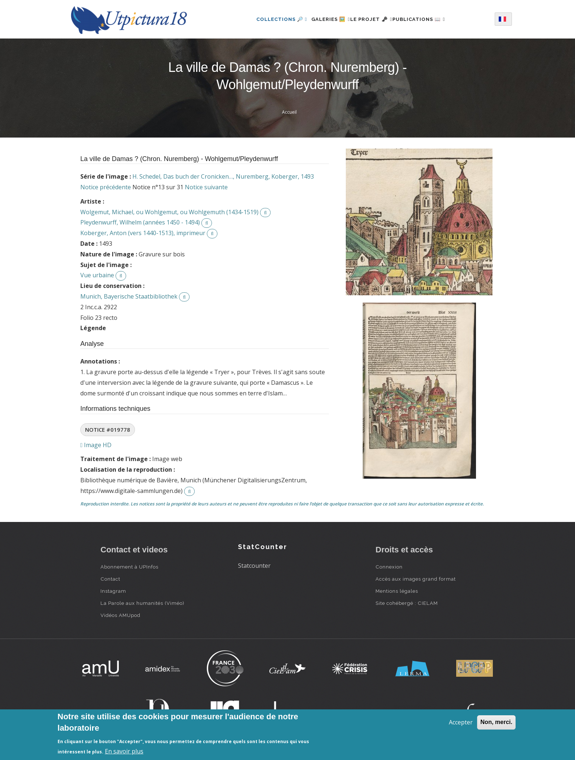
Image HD (95, 445)
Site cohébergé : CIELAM (407, 603)
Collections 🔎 (268, 19)
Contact (110, 579)
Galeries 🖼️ (322, 19)
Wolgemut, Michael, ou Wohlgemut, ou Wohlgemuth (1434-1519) (169, 212)
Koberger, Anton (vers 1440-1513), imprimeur (142, 233)
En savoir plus (124, 751)
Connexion (389, 567)
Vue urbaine (97, 275)
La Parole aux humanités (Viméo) (142, 603)
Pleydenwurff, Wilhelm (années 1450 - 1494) (140, 222)
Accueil (289, 112)
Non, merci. (496, 722)
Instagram (113, 591)
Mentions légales (397, 591)
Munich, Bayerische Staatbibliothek (128, 296)
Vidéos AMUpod (120, 615)
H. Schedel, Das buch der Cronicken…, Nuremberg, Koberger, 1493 (223, 176)
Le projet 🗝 (371, 19)
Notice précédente (105, 187)
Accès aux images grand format (416, 579)
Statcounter (254, 566)
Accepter (461, 722)
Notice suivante (206, 187)
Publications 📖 (427, 19)
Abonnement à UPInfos (129, 567)
